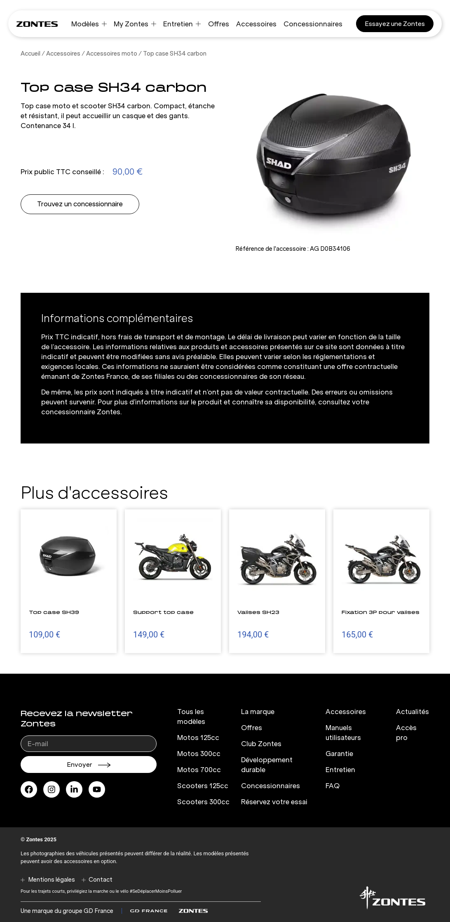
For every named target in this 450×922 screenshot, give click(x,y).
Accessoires (63, 53)
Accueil (30, 53)
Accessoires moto (111, 53)
